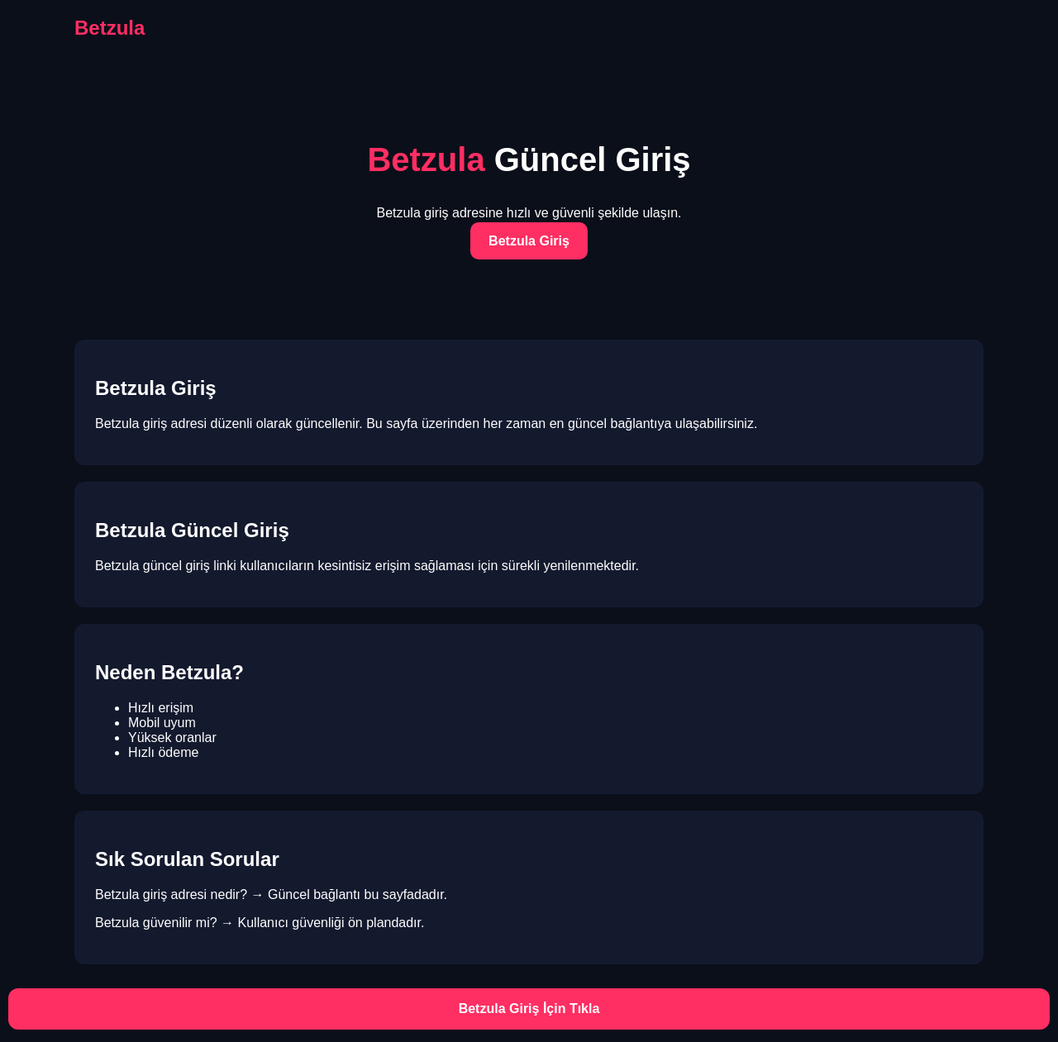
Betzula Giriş (529, 241)
